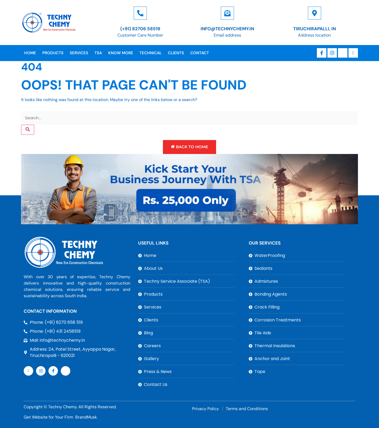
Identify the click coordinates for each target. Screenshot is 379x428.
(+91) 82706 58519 (140, 29)
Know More (120, 53)
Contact (199, 53)
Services (79, 53)
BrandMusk (86, 417)
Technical (150, 53)
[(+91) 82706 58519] (140, 13)
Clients (176, 53)
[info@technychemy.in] (227, 13)
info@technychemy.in (227, 29)
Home (30, 53)
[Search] (27, 130)
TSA (98, 53)
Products (52, 53)
